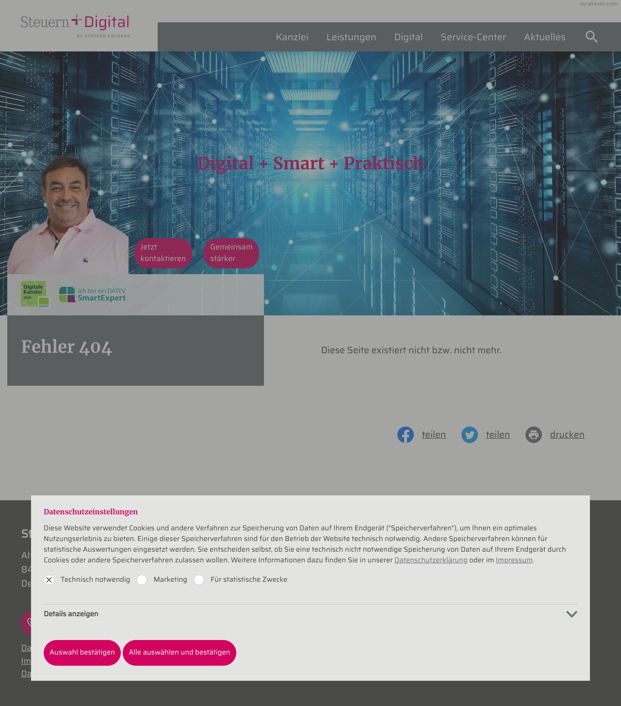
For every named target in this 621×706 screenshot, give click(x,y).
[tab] (310, 614)
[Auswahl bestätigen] (82, 652)
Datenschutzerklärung (431, 560)
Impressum (514, 560)
